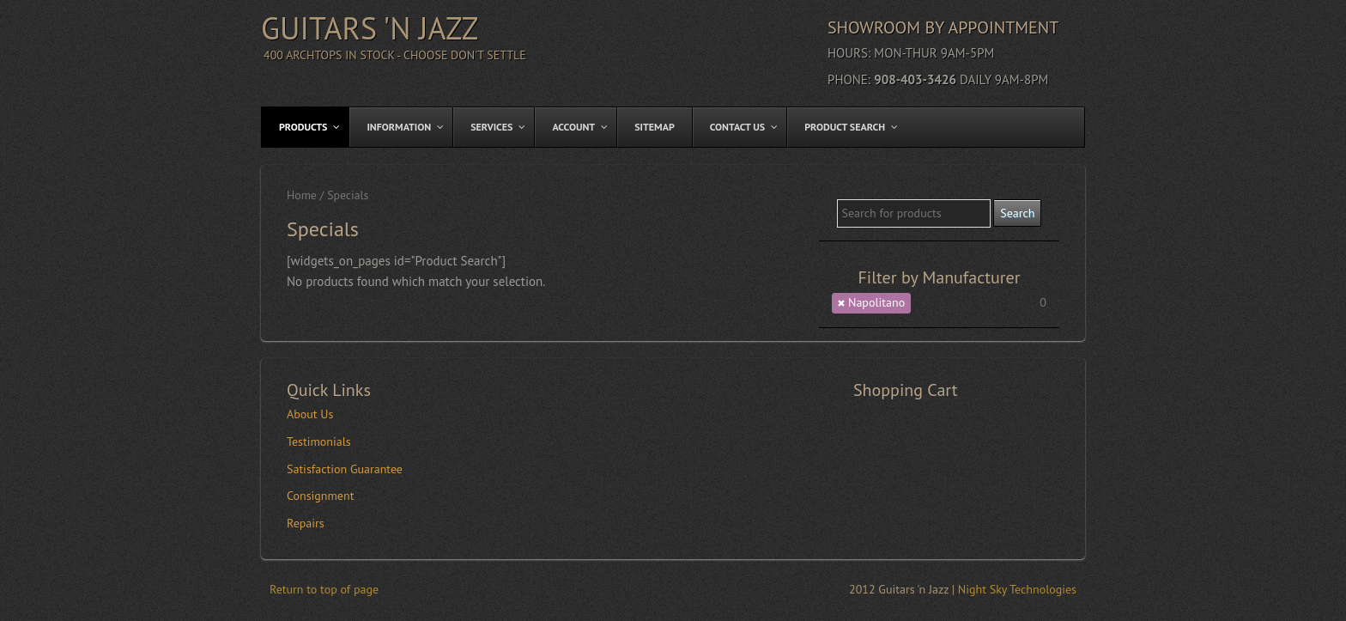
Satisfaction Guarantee (345, 469)
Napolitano (876, 302)
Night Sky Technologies (1017, 589)
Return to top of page (324, 589)
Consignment (320, 495)
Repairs (305, 523)
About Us (310, 414)
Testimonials (319, 441)
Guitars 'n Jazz (369, 28)
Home (302, 195)
